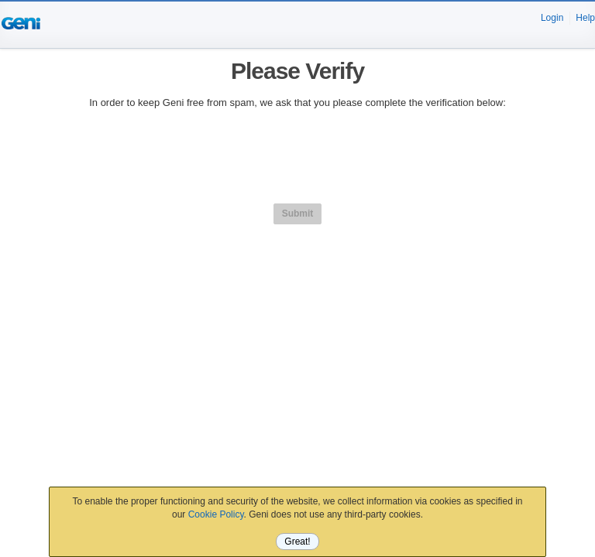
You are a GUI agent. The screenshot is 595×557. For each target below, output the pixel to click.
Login (552, 17)
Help (585, 17)
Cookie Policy (216, 514)
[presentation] (297, 154)
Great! (297, 541)
